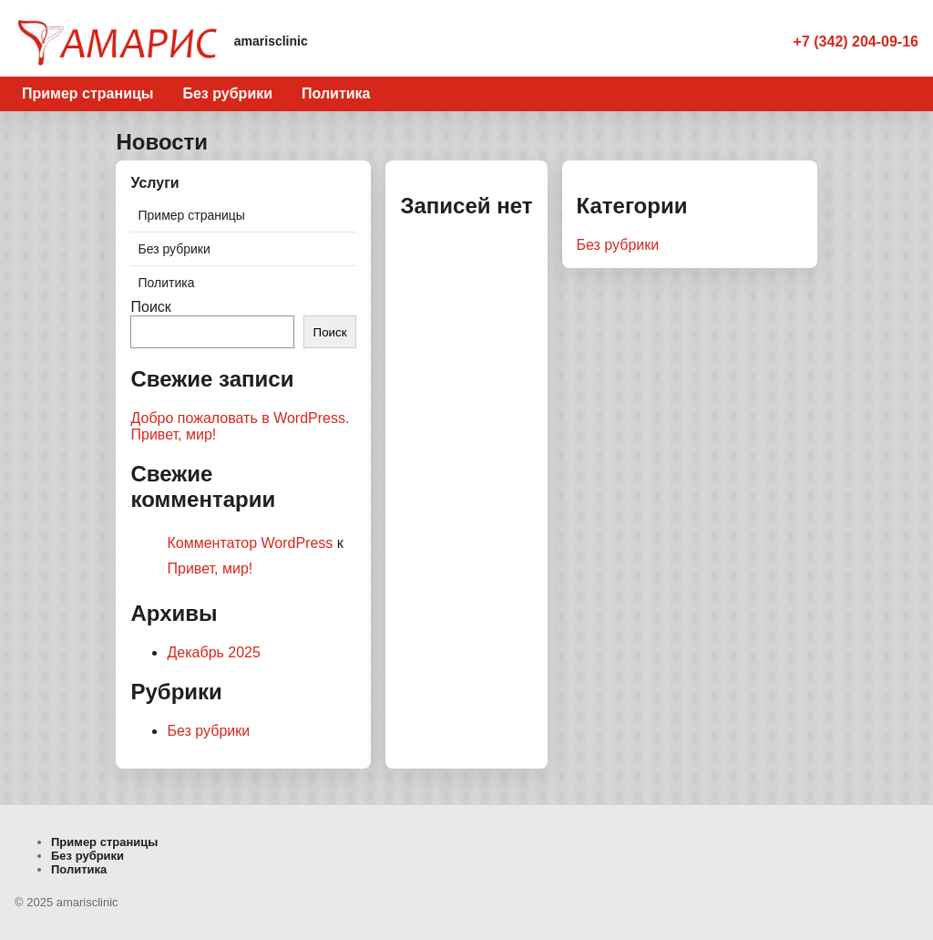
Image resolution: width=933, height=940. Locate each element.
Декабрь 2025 (213, 652)
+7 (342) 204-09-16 (856, 41)
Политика (336, 93)
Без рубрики (227, 93)
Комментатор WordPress (250, 543)
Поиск (150, 307)
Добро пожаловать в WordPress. (239, 418)
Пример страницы (87, 93)
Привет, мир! (173, 434)
